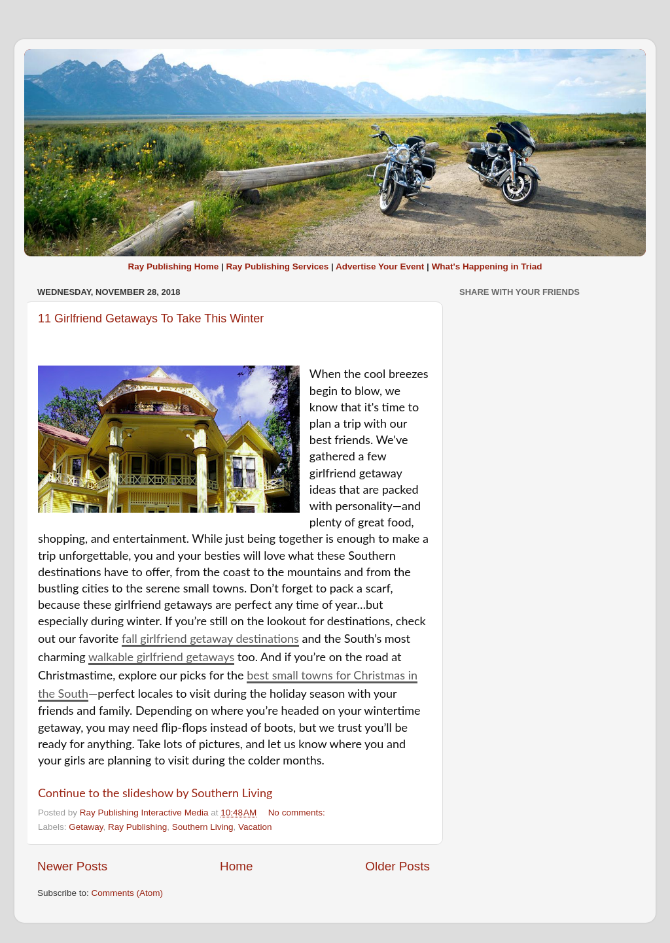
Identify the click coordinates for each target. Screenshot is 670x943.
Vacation (255, 827)
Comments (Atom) (128, 893)
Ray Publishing (137, 827)
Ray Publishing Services (277, 266)
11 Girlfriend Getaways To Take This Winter (151, 318)
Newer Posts (72, 866)
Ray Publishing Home (173, 266)
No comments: (298, 812)
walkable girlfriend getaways (161, 656)
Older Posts (397, 866)
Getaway (86, 827)
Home (236, 866)
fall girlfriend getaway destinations (210, 638)
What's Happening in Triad (487, 266)
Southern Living (203, 827)
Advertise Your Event (380, 266)
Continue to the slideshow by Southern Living (155, 792)
